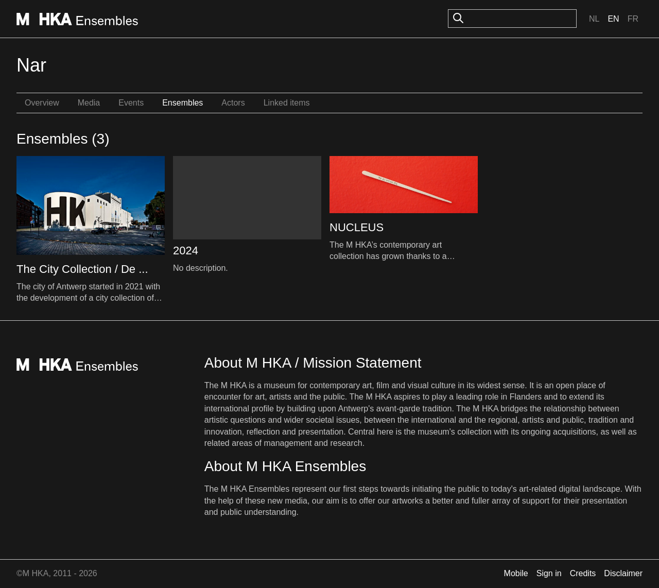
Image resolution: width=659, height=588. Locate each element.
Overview (42, 102)
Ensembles (182, 102)
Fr (633, 18)
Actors (233, 102)
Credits (583, 573)
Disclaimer (623, 573)
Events (131, 102)
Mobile (516, 573)
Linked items (287, 102)
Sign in (549, 573)
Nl (594, 18)
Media (89, 102)
